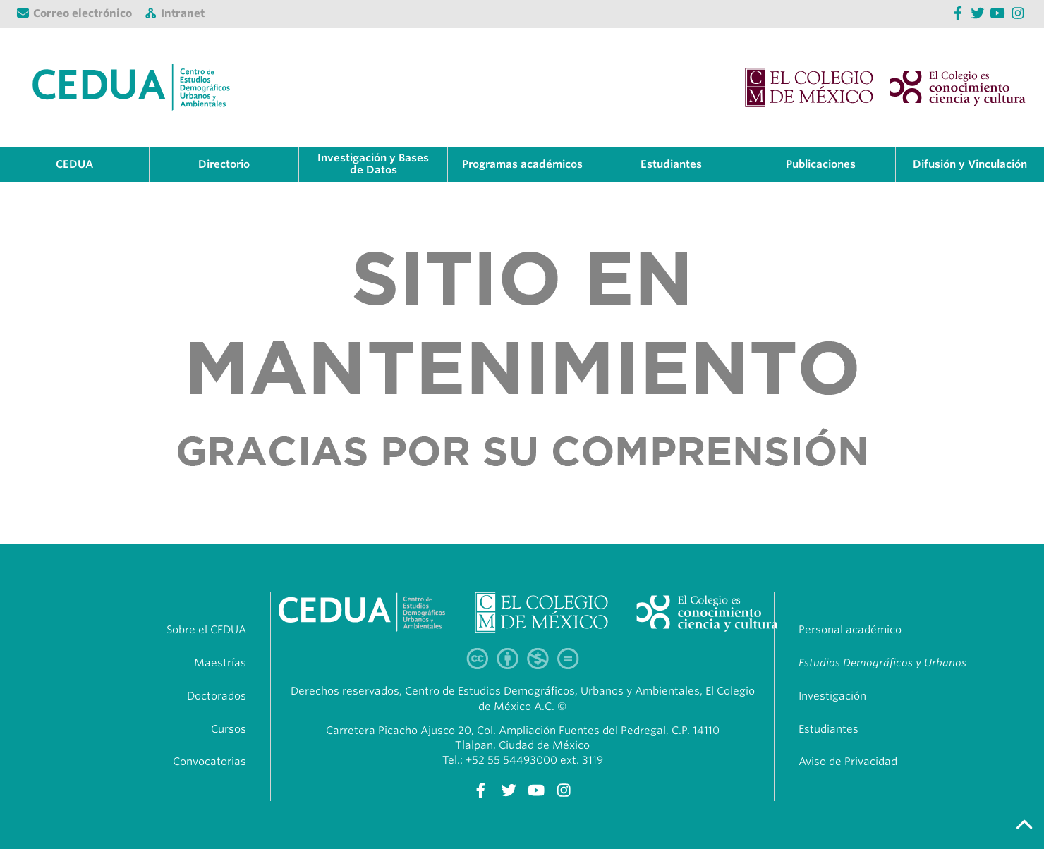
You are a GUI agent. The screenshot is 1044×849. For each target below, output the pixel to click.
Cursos (228, 729)
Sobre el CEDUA (206, 629)
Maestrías (220, 662)
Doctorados (216, 696)
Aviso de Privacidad (848, 761)
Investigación (832, 696)
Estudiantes (828, 729)
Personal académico (850, 629)
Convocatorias (209, 761)
